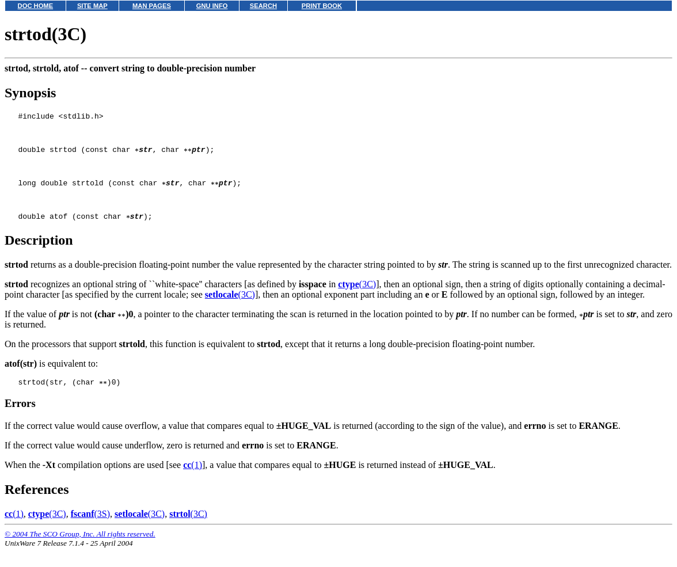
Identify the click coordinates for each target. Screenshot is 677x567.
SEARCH (263, 5)
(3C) (357, 301)
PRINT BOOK (322, 5)
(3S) (90, 533)
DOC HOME (36, 5)
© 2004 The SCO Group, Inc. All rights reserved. (80, 553)
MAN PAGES (151, 5)
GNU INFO (212, 5)
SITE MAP (92, 5)
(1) (192, 484)
